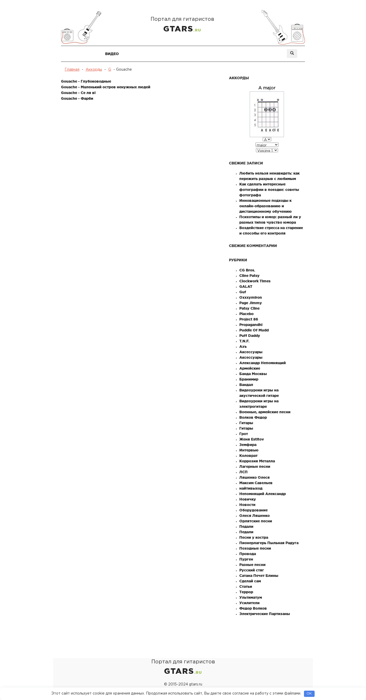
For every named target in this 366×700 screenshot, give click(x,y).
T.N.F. (244, 341)
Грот (243, 434)
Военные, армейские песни (264, 412)
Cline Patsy (249, 276)
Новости (247, 505)
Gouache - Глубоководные (86, 81)
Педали (246, 526)
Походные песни (255, 548)
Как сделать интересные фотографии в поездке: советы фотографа (269, 189)
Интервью (249, 450)
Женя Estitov (251, 439)
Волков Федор (253, 417)
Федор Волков (253, 608)
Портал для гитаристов (183, 25)
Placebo (246, 314)
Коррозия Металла (257, 461)
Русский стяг (251, 570)
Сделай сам (250, 581)
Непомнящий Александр (262, 494)
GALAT (245, 286)
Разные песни (252, 565)
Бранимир (248, 379)
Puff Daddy (249, 336)
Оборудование (253, 510)
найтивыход (250, 488)
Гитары (246, 423)
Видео (112, 54)
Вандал (246, 385)
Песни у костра (253, 537)
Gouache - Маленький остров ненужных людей (105, 87)
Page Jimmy (250, 303)
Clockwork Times (254, 281)
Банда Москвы (253, 374)
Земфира (247, 445)
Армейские (249, 368)
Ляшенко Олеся (254, 477)
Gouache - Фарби (77, 98)
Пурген (246, 559)
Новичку (247, 499)
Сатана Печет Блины (258, 576)
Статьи (245, 586)
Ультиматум (250, 597)
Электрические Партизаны (264, 614)
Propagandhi (250, 325)
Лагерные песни (254, 466)
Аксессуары (250, 352)
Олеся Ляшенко (254, 516)
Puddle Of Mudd (254, 330)
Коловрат (248, 456)
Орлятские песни (255, 521)
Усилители (249, 603)
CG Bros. (247, 270)
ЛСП (243, 472)
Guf (242, 292)
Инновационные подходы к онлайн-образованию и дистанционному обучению (265, 206)
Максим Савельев (256, 483)
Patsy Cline (249, 308)
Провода (247, 554)
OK (309, 693)
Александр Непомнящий (262, 363)
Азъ (243, 346)
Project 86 (248, 319)
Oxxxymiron (250, 297)
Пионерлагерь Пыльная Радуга (269, 543)
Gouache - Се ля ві (78, 93)
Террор (246, 592)
